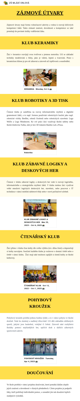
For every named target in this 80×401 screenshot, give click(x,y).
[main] (40, 12)
